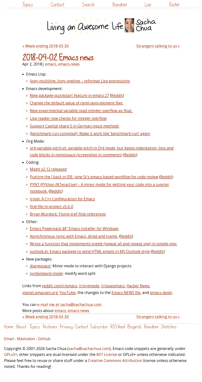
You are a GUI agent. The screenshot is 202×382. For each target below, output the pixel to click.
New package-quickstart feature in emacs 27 (69, 95)
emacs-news (69, 64)
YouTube (68, 292)
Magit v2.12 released (48, 169)
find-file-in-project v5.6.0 (51, 206)
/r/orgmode (89, 285)
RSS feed (117, 326)
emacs (50, 64)
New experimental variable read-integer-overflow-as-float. (81, 110)
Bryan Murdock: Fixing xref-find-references (68, 213)
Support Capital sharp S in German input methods (74, 125)
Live (148, 4)
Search (88, 4)
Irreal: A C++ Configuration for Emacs (62, 198)
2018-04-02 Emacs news (57, 58)
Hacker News (138, 285)
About (21, 326)
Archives (50, 326)
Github (44, 338)
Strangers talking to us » (158, 45)
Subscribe (99, 326)
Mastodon (26, 338)
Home (8, 326)
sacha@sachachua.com (88, 348)
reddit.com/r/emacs (59, 285)
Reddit (117, 95)
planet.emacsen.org (40, 292)
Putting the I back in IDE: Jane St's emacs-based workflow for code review (94, 176)
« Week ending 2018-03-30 (45, 45)
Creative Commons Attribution (115, 360)
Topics (27, 4)
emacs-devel (161, 292)
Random (119, 4)
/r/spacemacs (113, 285)
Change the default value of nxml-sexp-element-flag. (76, 102)
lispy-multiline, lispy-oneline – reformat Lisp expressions (80, 80)
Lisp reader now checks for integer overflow (68, 118)
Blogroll (134, 326)
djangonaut (40, 265)
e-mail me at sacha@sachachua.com (69, 304)
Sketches (168, 326)
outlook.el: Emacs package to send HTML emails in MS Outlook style (90, 251)
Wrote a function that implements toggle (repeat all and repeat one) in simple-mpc (103, 243)
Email (9, 338)
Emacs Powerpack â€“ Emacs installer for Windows (74, 228)
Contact (57, 4)
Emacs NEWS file (126, 292)
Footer (174, 4)
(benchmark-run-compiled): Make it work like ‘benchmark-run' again (90, 133)
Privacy (66, 326)
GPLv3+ (10, 354)
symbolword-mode (46, 273)
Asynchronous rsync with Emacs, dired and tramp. (74, 236)
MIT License (106, 354)
